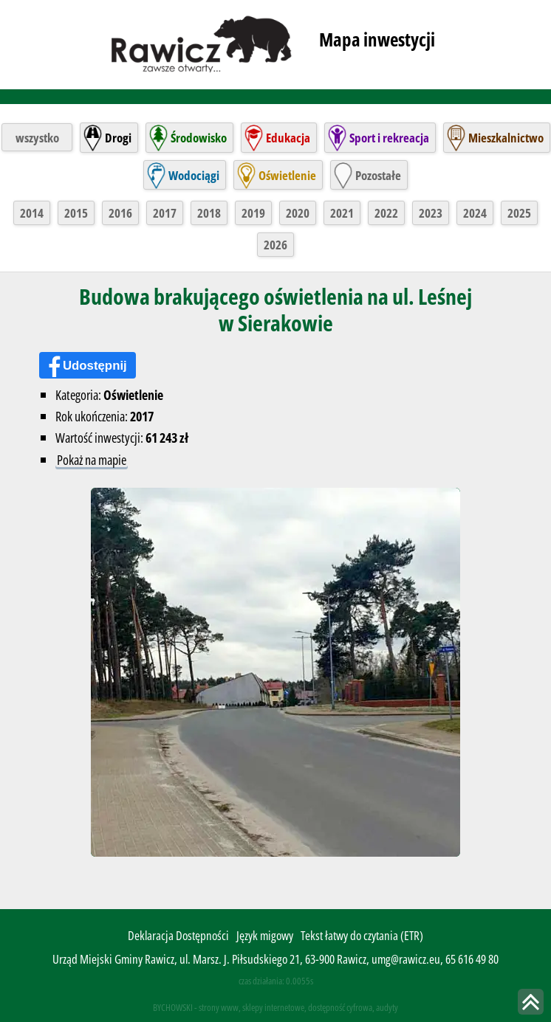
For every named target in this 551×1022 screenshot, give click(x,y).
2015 (76, 212)
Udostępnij (95, 366)
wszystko (37, 137)
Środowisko (199, 137)
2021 (342, 212)
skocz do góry (531, 1002)
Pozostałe (378, 175)
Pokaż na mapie (91, 459)
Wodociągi (193, 175)
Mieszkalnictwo (506, 137)
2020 (297, 212)
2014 (32, 212)
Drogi (118, 137)
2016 (120, 212)
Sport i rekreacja (389, 137)
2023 (430, 212)
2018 (209, 212)
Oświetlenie (287, 175)
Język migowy (264, 935)
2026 (275, 244)
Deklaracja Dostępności (178, 935)
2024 (475, 212)
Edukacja (288, 137)
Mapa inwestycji (377, 39)
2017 (165, 212)
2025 (519, 212)
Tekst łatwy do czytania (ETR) (362, 935)
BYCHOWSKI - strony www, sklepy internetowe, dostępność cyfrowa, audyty (275, 1007)
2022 (386, 212)
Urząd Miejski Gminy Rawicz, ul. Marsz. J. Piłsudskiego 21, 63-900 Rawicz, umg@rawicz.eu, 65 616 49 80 (275, 958)
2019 (253, 212)
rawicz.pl (202, 43)
